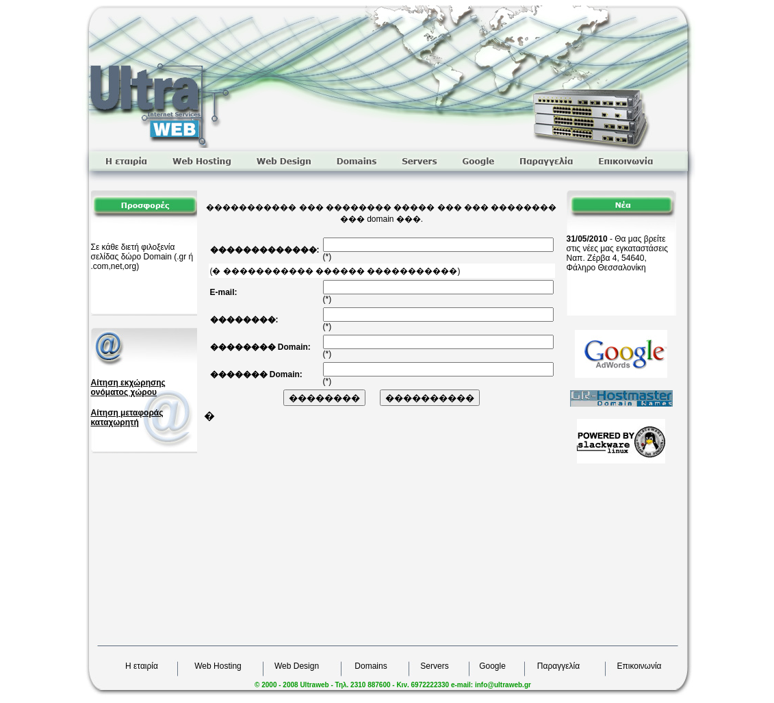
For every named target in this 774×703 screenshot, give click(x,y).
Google (492, 666)
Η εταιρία (141, 666)
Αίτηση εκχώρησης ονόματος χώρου (128, 387)
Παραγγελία (558, 666)
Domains (370, 666)
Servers (434, 666)
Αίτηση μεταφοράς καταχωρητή (127, 417)
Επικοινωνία (639, 666)
